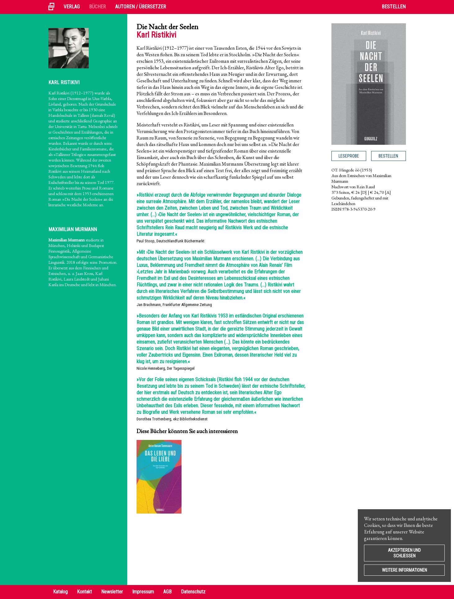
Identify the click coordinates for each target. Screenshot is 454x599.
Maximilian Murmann (72, 229)
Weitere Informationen (404, 570)
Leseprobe (349, 155)
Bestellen (394, 7)
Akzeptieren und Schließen (404, 553)
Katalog (60, 592)
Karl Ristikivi (63, 82)
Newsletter (112, 592)
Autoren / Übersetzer (140, 7)
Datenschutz (193, 592)
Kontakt (84, 592)
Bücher (97, 7)
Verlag (72, 7)
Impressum (143, 592)
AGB (167, 592)
